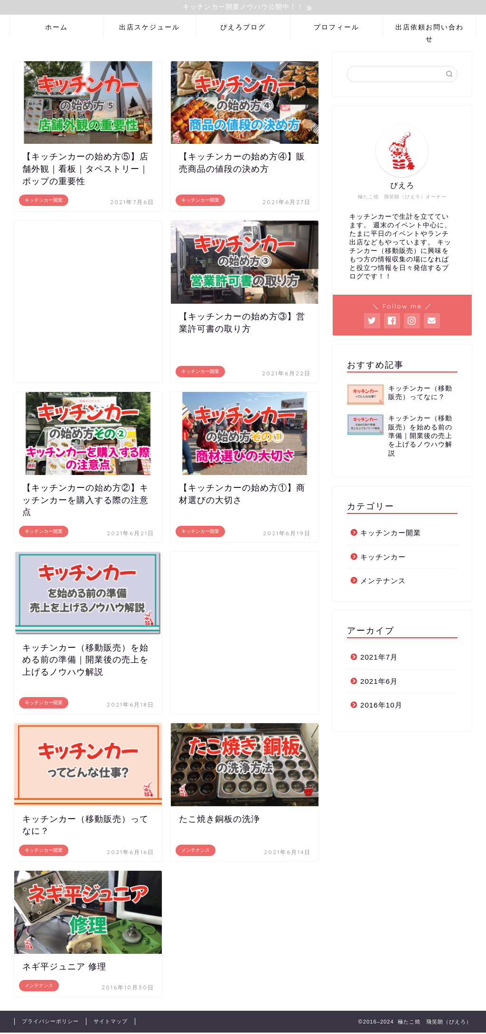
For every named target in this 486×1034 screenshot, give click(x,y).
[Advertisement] (88, 303)
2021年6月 (379, 682)
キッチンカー (383, 558)
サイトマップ (110, 1022)
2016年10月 (381, 706)
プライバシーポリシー (50, 1022)
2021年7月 (379, 658)
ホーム (56, 28)
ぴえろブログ (243, 28)
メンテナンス (383, 582)
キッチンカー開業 (390, 534)
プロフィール (336, 28)
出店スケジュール (149, 28)
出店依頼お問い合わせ (429, 31)
